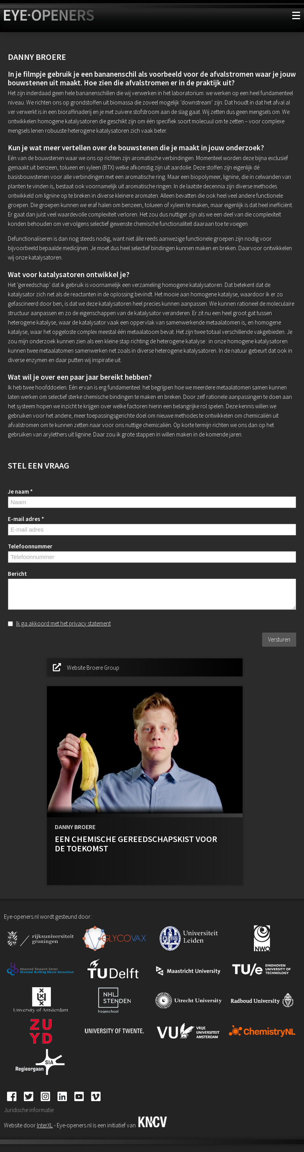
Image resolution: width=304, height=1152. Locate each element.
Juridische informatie (29, 1110)
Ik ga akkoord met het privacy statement (63, 623)
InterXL (45, 1125)
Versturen (279, 639)
